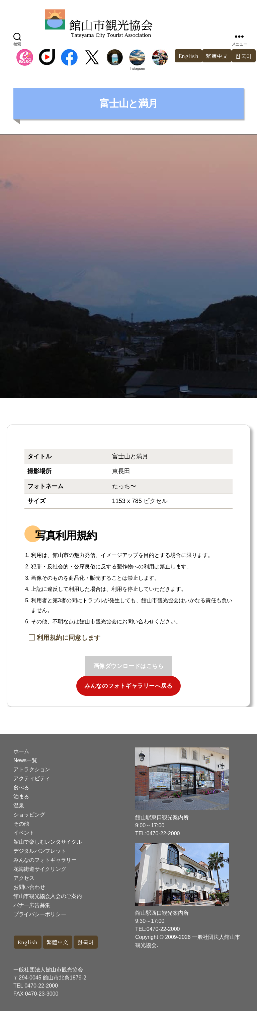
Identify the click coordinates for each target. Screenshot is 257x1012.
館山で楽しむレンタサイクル (47, 842)
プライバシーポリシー (39, 914)
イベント (23, 833)
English (185, 56)
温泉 (18, 805)
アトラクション (31, 769)
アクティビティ (31, 778)
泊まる (21, 796)
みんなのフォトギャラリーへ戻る (128, 686)
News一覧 (25, 760)
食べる (21, 787)
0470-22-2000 (41, 986)
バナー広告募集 (31, 905)
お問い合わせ (29, 887)
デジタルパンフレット (39, 851)
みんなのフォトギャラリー (45, 860)
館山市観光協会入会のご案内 (47, 896)
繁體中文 (215, 56)
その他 (21, 824)
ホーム (21, 751)
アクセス (23, 878)
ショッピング (29, 815)
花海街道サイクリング (39, 869)
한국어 (90, 942)
